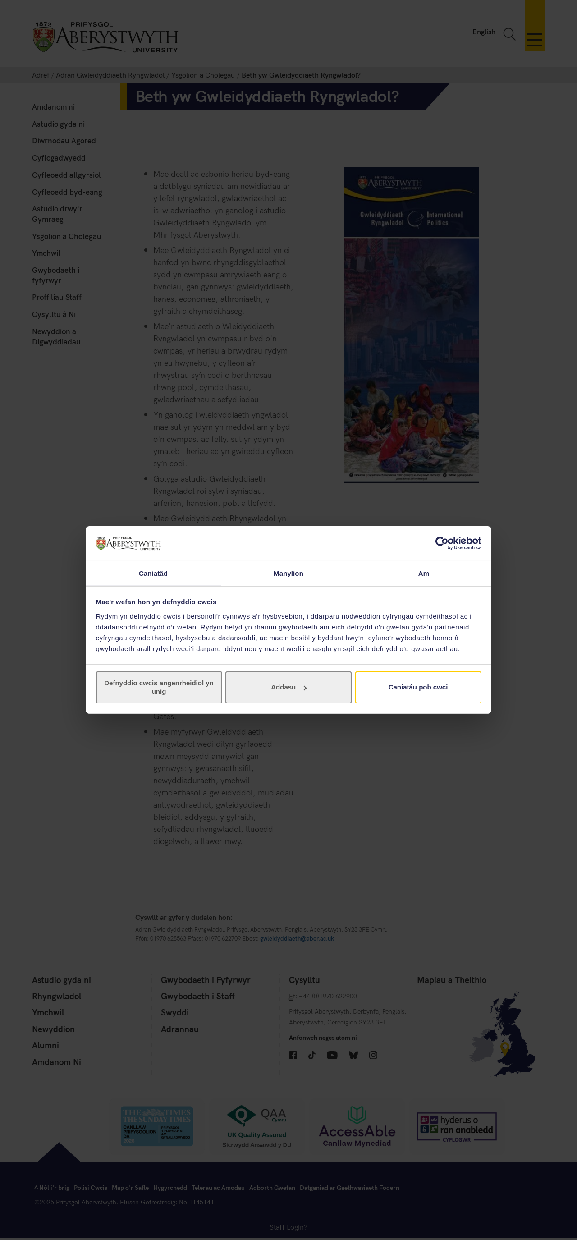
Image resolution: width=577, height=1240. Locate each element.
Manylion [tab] (288, 573)
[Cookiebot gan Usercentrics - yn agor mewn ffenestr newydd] (442, 543)
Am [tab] (423, 573)
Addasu (289, 687)
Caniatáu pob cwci (418, 687)
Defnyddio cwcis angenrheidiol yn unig (159, 687)
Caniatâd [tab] (153, 573)
